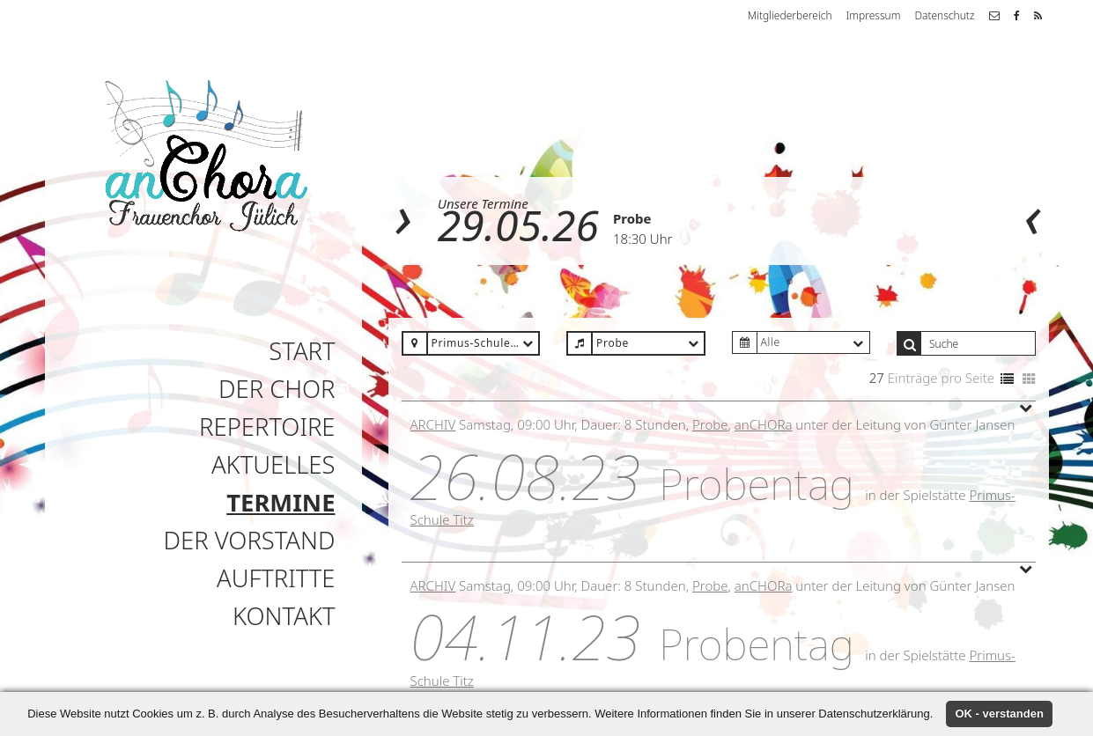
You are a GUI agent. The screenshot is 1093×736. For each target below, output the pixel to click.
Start (302, 351)
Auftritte (276, 578)
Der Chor (277, 388)
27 (876, 377)
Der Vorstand (250, 540)
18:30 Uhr (642, 238)
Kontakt (284, 616)
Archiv (433, 424)
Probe (632, 218)
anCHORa (764, 424)
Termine (280, 502)
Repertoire (267, 426)
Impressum (873, 15)
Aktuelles (273, 464)
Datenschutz (944, 15)
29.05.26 (518, 225)
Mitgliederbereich (790, 15)
